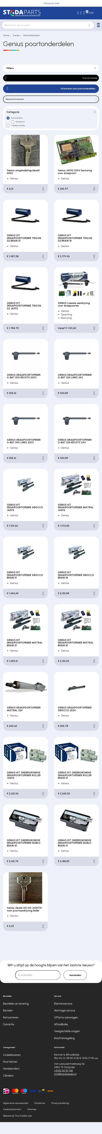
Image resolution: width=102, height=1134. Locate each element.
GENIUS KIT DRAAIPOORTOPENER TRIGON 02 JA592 (24, 318)
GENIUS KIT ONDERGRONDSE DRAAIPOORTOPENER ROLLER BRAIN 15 (75, 787)
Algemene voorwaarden (15, 1115)
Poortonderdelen (31, 35)
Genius (16, 35)
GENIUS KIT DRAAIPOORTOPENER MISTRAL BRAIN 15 (25, 655)
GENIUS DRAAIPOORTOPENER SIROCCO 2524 (75, 721)
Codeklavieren (12, 1066)
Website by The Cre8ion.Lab (17, 1127)
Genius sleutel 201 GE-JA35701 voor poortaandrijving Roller (24, 921)
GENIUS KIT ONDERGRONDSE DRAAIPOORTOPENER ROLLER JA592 (24, 787)
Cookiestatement (12, 1121)
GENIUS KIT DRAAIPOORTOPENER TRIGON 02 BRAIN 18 (75, 250)
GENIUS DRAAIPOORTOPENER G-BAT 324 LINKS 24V (75, 388)
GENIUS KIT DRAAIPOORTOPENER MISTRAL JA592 (76, 519)
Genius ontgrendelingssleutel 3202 (23, 184)
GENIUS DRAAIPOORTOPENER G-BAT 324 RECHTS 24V (75, 453)
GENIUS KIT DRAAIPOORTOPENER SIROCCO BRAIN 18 (76, 587)
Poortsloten (10, 1073)
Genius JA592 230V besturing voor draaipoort (75, 184)
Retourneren (10, 1029)
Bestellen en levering (16, 1015)
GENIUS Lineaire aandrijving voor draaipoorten (74, 316)
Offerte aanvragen (66, 1029)
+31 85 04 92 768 (63, 1082)
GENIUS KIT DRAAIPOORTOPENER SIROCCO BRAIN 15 (25, 587)
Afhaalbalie (61, 1036)
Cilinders (8, 1087)
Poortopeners (24, 130)
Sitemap (31, 1121)
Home (6, 35)
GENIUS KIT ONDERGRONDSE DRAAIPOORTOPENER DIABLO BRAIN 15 (74, 855)
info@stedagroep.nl (65, 1086)
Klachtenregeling (64, 1050)
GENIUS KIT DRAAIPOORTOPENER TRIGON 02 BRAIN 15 (24, 250)
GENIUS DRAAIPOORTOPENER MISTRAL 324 (24, 721)
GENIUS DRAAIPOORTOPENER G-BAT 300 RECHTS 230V (24, 388)
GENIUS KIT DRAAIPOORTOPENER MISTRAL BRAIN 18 (76, 655)
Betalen (8, 1022)
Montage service (64, 1022)
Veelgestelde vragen (67, 1043)
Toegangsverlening (23, 135)
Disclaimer (39, 1115)
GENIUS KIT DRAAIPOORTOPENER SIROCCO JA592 (25, 519)
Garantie (8, 1036)
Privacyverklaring (60, 1115)
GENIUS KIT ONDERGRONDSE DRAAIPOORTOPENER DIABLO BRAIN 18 (23, 855)
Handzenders (11, 1080)
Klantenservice (63, 1015)
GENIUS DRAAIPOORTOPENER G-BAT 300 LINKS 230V (24, 453)
